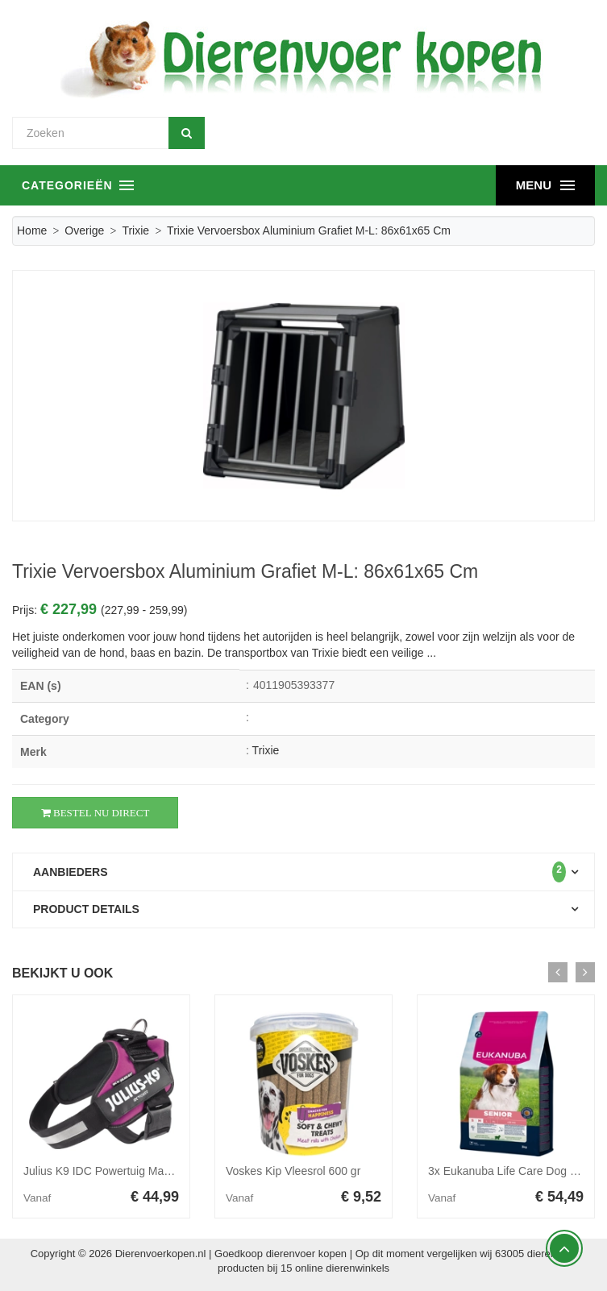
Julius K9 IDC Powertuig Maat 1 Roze (117, 1170)
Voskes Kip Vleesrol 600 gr (293, 1170)
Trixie (135, 230)
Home (32, 230)
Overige (84, 230)
